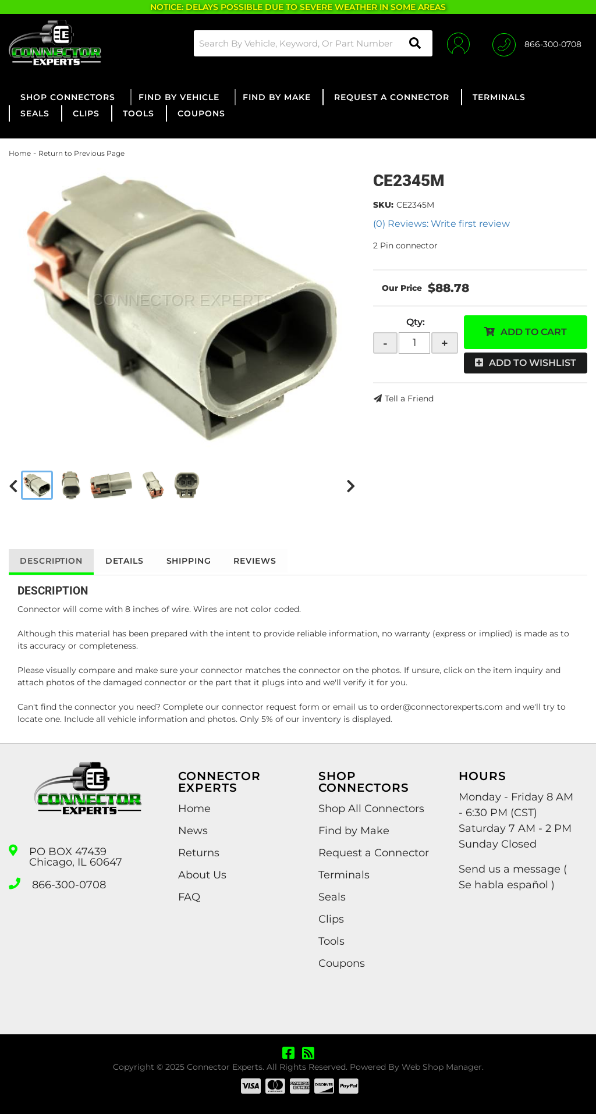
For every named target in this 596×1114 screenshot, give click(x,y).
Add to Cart (534, 331)
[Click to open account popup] (458, 43)
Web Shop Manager (442, 1067)
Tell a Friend (409, 398)
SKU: (383, 205)
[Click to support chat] (537, 43)
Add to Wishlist (532, 362)
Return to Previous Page (81, 153)
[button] (312, 43)
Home (20, 153)
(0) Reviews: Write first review (441, 223)
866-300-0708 (69, 884)
